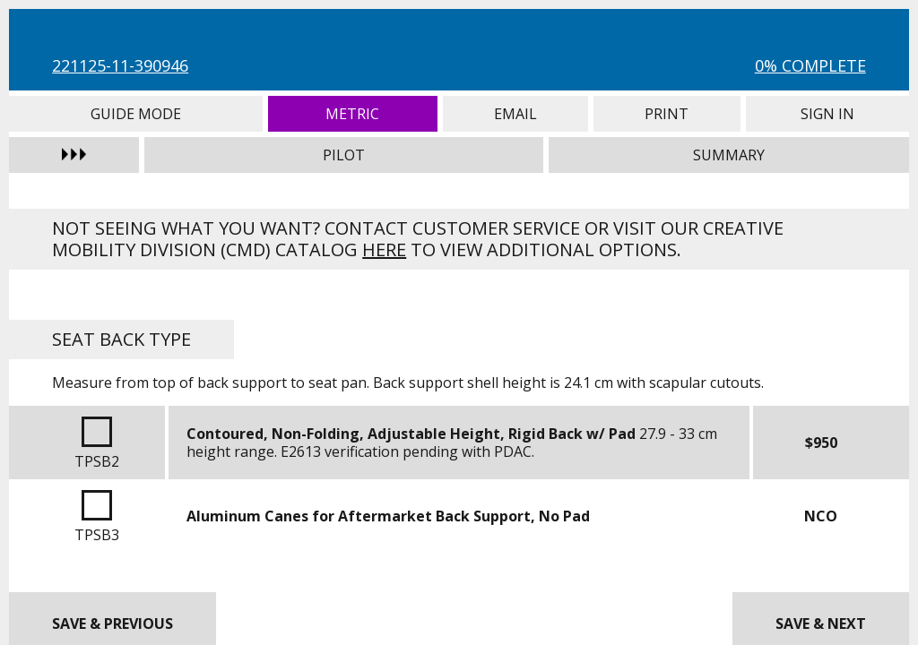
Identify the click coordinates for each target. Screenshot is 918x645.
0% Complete (810, 65)
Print (666, 114)
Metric (352, 114)
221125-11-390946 (120, 65)
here (384, 249)
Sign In (827, 114)
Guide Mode (135, 114)
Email (515, 114)
